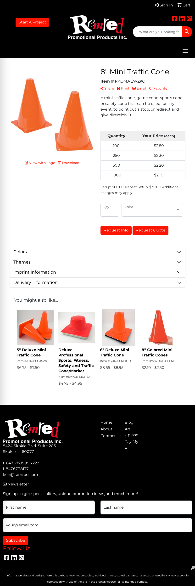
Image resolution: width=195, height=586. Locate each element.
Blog (129, 422)
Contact (108, 436)
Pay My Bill (131, 444)
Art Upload (132, 432)
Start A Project (32, 22)
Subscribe (15, 540)
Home (106, 422)
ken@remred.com (20, 474)
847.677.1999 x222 (22, 463)
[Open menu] (185, 51)
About (106, 429)
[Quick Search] (157, 31)
